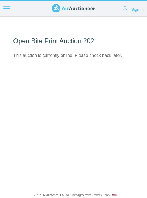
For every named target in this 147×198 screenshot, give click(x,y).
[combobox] (114, 195)
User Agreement (81, 195)
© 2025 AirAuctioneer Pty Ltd (51, 195)
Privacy (101, 195)
